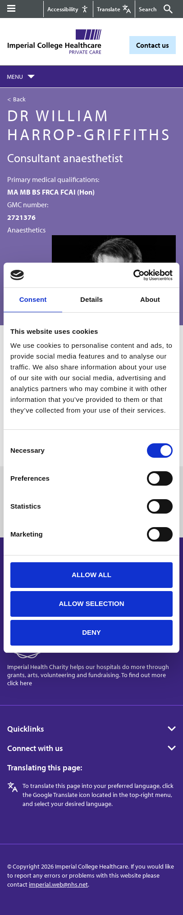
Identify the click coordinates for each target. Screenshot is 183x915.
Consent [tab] (33, 299)
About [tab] (150, 299)
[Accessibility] (68, 9)
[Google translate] (114, 9)
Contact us (152, 45)
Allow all (91, 574)
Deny (91, 632)
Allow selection (91, 603)
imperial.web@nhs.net (58, 884)
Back (19, 99)
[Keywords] (150, 9)
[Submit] (166, 9)
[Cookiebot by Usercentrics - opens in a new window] (133, 275)
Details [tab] (91, 299)
